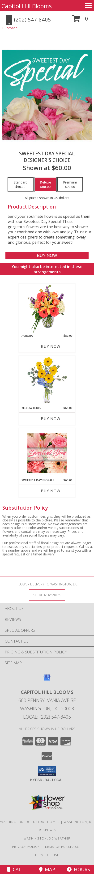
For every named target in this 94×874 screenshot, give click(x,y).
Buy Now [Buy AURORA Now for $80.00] (50, 346)
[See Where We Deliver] (47, 595)
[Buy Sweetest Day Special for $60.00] (47, 255)
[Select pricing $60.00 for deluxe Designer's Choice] (45, 184)
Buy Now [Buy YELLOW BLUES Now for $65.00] (50, 418)
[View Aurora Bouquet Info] (47, 309)
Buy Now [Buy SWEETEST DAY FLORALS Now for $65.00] (50, 491)
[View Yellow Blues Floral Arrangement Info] (47, 381)
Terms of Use (47, 855)
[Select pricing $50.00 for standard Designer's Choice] (20, 184)
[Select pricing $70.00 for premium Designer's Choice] (70, 184)
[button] (80, 20)
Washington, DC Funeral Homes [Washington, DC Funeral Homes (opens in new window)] (30, 822)
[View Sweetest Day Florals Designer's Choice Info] (47, 453)
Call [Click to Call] (15, 869)
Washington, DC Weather (47, 838)
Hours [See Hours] (78, 869)
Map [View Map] (47, 869)
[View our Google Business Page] (47, 679)
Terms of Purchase (61, 846)
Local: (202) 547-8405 (47, 717)
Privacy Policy (25, 846)
